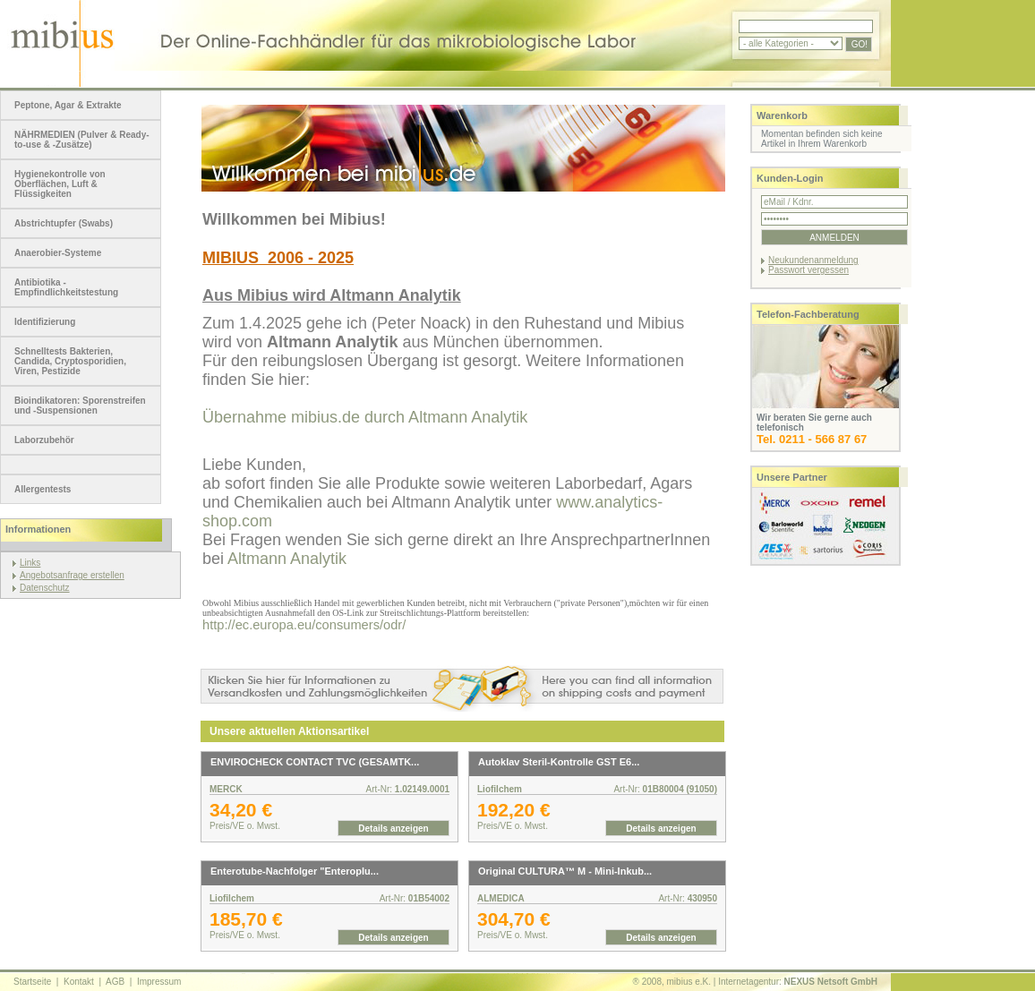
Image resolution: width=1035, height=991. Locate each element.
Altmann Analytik (286, 559)
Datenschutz (45, 588)
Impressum (159, 982)
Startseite (32, 982)
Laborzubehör (44, 440)
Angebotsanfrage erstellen (72, 575)
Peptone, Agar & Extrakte (68, 105)
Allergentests (42, 489)
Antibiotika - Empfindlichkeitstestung (66, 287)
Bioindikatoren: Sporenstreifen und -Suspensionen (80, 405)
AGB (115, 982)
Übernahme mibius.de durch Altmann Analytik (364, 417)
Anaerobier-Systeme (57, 253)
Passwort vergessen (808, 270)
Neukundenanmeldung (813, 260)
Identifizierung (44, 322)
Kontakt (79, 982)
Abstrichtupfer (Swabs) (63, 223)
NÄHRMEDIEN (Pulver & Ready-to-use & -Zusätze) (82, 140)
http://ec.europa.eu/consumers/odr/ (304, 625)
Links (30, 563)
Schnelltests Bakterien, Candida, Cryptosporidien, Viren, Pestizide (70, 361)
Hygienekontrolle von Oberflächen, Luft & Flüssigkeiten (60, 184)
